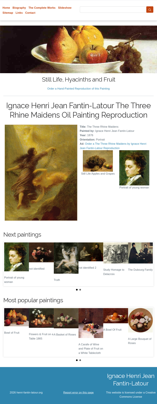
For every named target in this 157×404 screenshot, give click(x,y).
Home (6, 7)
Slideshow (64, 7)
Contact (30, 12)
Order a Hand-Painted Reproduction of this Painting (78, 88)
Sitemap (8, 12)
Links (19, 12)
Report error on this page (78, 392)
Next (148, 264)
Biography (19, 7)
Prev (8, 264)
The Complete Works (42, 7)
